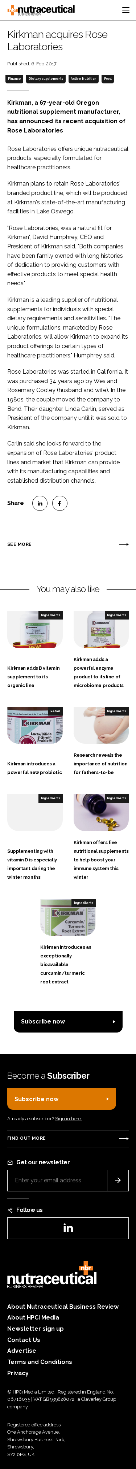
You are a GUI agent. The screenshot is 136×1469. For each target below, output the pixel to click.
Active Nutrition (83, 79)
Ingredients (50, 615)
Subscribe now (43, 1021)
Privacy (18, 1373)
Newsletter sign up (35, 1328)
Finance (14, 79)
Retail (55, 711)
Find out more (26, 1138)
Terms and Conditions (39, 1362)
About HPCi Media (33, 1317)
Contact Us (23, 1340)
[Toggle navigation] (125, 10)
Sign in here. (68, 1118)
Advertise (21, 1350)
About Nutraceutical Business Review (63, 1306)
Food (108, 79)
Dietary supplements (46, 79)
